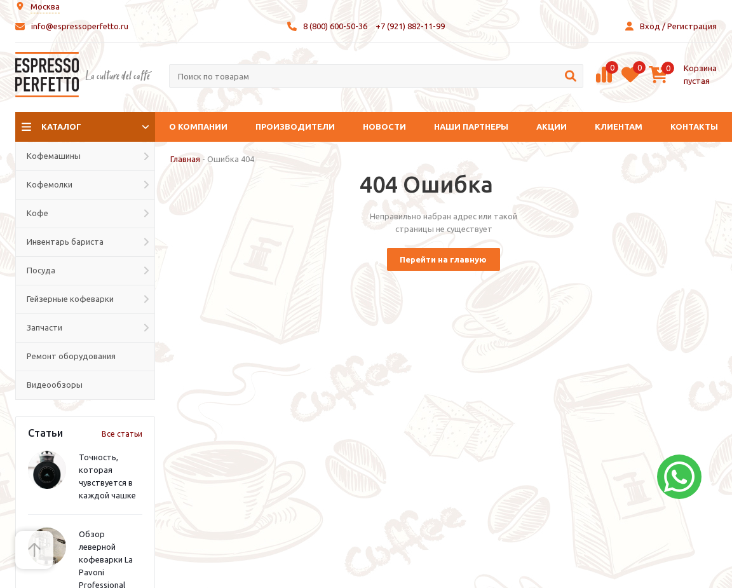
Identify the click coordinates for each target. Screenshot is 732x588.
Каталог (61, 126)
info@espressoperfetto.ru (79, 26)
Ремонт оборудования (71, 356)
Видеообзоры (55, 384)
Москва (45, 6)
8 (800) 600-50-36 (335, 26)
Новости (384, 126)
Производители (295, 126)
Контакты (694, 126)
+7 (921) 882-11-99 (410, 26)
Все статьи (122, 434)
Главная (185, 158)
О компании (198, 126)
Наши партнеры (471, 126)
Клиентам (618, 126)
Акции (551, 126)
